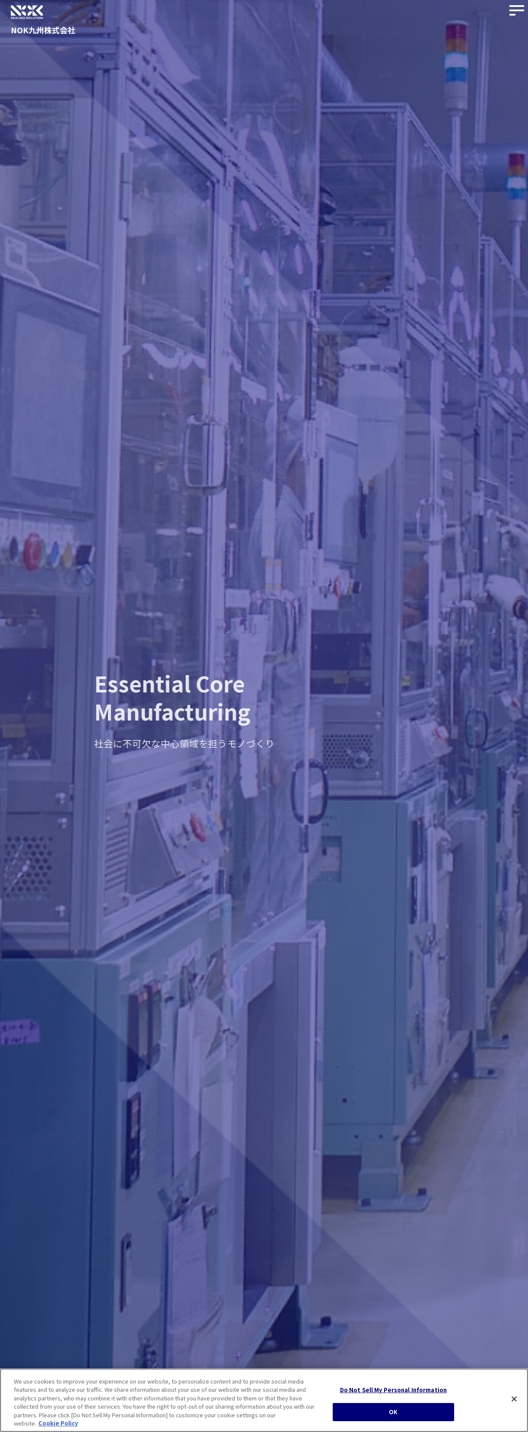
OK (393, 1416)
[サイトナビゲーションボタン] (517, 11)
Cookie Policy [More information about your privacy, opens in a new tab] (58, 1427)
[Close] (514, 1403)
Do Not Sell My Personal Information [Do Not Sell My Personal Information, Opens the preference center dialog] (393, 1394)
